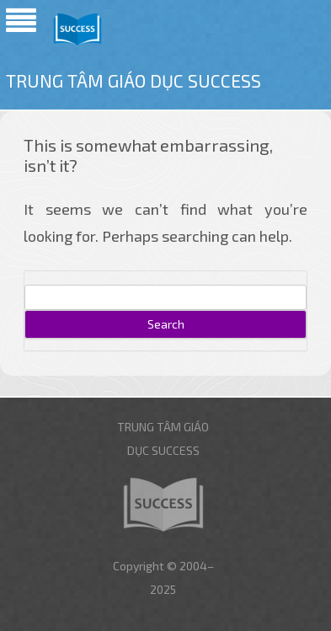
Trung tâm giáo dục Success (133, 80)
